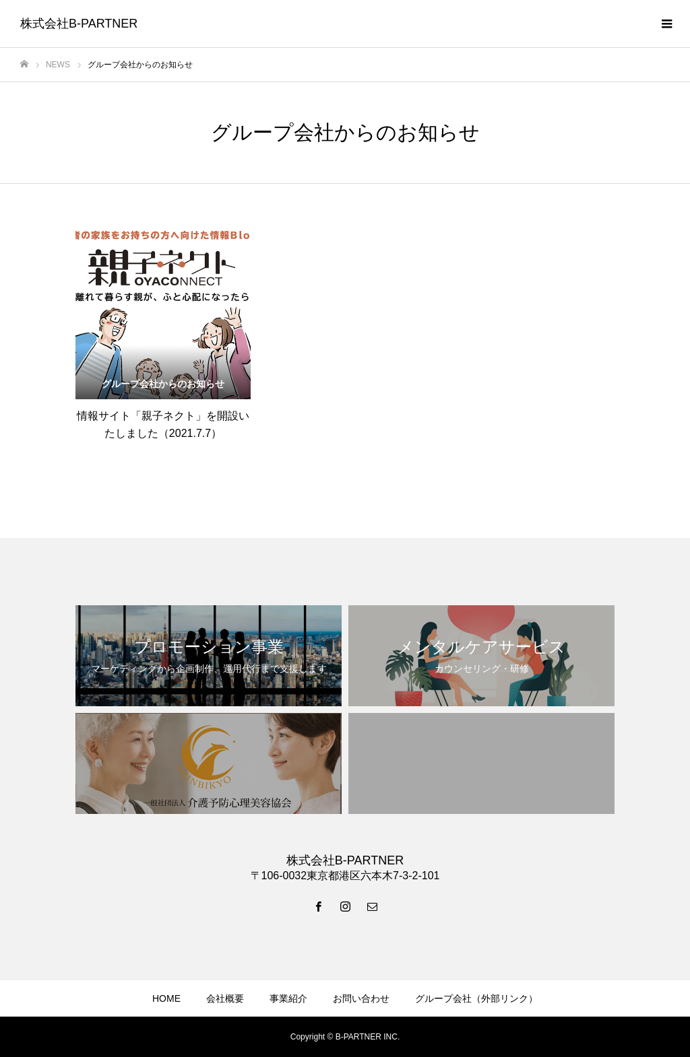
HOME (166, 998)
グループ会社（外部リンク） (476, 998)
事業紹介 (288, 998)
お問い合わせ (361, 998)
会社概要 (225, 998)
